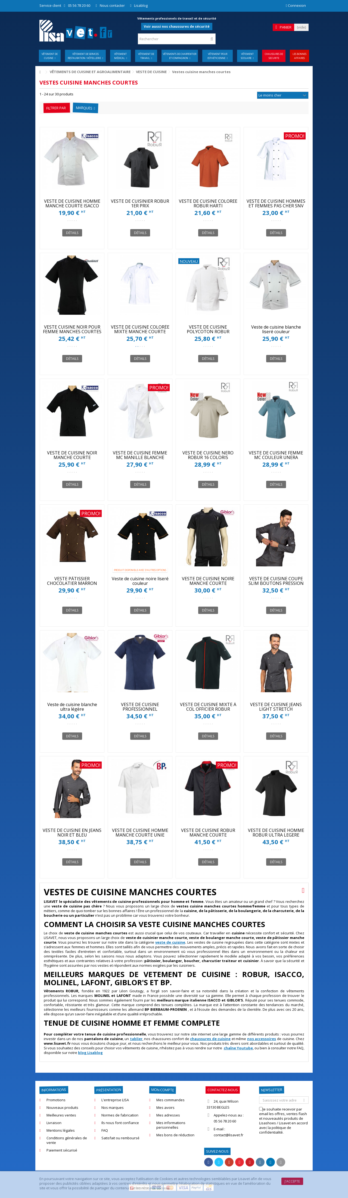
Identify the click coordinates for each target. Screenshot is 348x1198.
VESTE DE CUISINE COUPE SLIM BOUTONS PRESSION (276, 581)
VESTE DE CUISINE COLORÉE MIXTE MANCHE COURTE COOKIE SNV (140, 331)
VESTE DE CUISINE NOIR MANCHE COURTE (72, 455)
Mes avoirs (165, 1107)
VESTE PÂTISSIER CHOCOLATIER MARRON (72, 581)
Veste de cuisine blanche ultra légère (72, 706)
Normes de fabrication (119, 1115)
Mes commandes (170, 1100)
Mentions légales (60, 1130)
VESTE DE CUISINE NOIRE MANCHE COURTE (208, 581)
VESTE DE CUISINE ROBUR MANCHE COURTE (208, 832)
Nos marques (112, 1107)
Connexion (296, 5)
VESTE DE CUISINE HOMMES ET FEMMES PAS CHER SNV (276, 203)
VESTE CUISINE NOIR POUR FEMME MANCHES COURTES (72, 329)
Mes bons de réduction (175, 1135)
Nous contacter (112, 5)
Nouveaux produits (62, 1107)
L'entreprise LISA (115, 1100)
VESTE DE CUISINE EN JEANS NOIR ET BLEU (72, 832)
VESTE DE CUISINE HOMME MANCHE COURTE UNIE (140, 832)
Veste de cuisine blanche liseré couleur (276, 329)
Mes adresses (168, 1115)
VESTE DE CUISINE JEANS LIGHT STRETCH (276, 706)
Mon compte (162, 1089)
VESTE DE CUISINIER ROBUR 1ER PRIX (140, 203)
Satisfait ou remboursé (120, 1138)
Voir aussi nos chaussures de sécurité (177, 26)
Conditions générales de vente (66, 1140)
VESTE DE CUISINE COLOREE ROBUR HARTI (208, 203)
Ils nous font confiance (120, 1123)
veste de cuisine (170, 942)
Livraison (53, 1123)
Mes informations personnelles (170, 1125)
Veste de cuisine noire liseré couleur (140, 581)
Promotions (56, 1100)
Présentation (108, 1090)
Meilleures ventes (61, 1115)
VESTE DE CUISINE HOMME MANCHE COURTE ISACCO (72, 203)
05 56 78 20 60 (79, 5)
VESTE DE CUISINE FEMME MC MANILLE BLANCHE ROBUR (140, 457)
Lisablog (141, 5)
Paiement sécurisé (61, 1150)
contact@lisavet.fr (228, 1135)
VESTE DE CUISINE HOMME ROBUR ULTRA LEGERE (276, 832)
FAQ (104, 1130)
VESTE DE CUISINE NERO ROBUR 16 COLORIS (208, 455)
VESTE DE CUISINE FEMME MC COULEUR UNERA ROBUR (276, 457)
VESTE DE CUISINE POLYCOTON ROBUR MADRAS (208, 331)
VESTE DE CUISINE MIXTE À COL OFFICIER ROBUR (208, 706)
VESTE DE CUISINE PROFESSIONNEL (140, 706)
